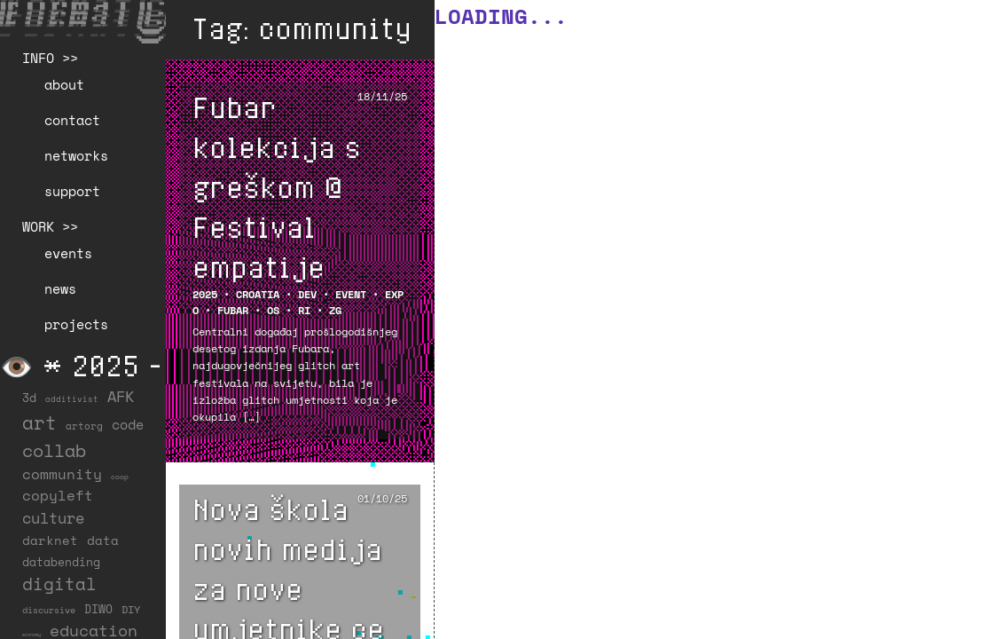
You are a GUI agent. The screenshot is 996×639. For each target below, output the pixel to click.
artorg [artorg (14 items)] (84, 426)
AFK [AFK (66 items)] (120, 396)
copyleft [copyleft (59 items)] (57, 495)
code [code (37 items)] (128, 424)
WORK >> (50, 226)
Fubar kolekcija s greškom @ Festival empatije (276, 186)
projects (76, 324)
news (60, 288)
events (68, 253)
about (64, 84)
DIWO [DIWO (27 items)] (98, 609)
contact (72, 120)
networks (76, 155)
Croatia (257, 294)
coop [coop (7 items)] (120, 476)
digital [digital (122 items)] (59, 583)
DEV (307, 294)
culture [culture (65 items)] (53, 518)
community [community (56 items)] (62, 474)
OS (273, 310)
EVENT (350, 294)
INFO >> (50, 57)
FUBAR (232, 310)
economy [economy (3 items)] (31, 634)
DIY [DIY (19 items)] (131, 609)
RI (304, 310)
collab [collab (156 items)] (54, 450)
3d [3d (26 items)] (29, 397)
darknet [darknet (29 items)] (50, 540)
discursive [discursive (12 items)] (48, 610)
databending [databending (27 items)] (61, 562)
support (72, 191)
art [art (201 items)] (39, 422)
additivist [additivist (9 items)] (71, 399)
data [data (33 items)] (103, 540)
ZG (335, 310)
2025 (204, 294)
